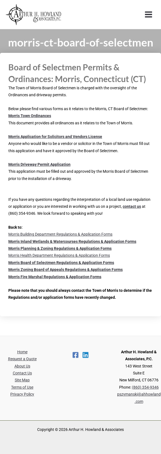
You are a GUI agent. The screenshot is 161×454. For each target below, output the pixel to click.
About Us (22, 366)
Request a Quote (22, 359)
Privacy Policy (22, 394)
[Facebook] (75, 355)
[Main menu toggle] (149, 15)
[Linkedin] (85, 355)
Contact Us (22, 373)
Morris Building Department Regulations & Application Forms (60, 234)
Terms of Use (22, 387)
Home (22, 352)
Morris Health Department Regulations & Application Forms (59, 255)
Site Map (22, 380)
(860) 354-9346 (145, 387)
